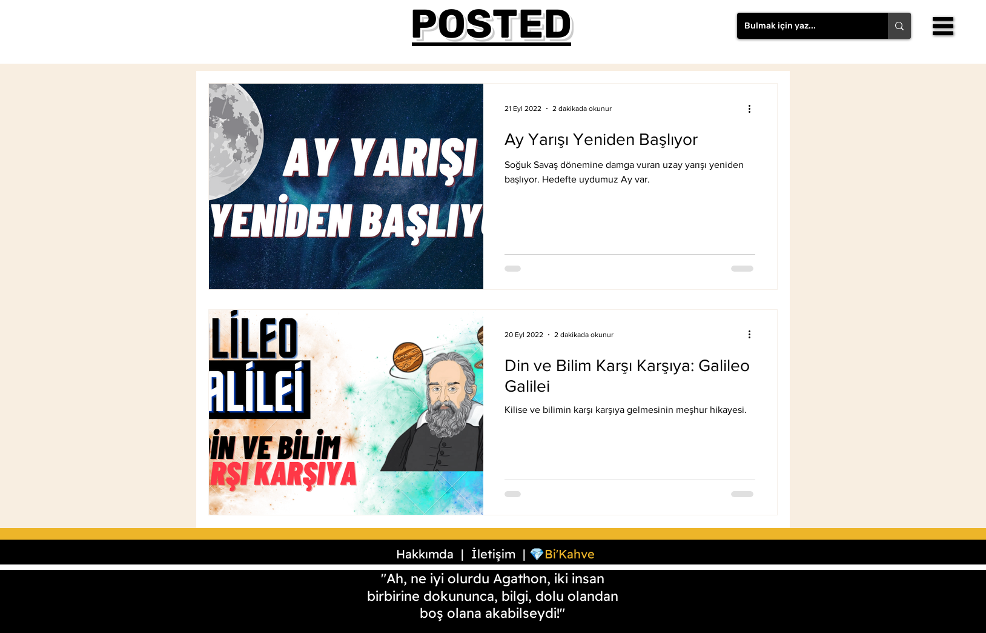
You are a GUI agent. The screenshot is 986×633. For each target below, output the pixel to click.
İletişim (493, 553)
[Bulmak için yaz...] (803, 26)
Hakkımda (425, 553)
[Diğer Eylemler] (753, 108)
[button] (943, 26)
